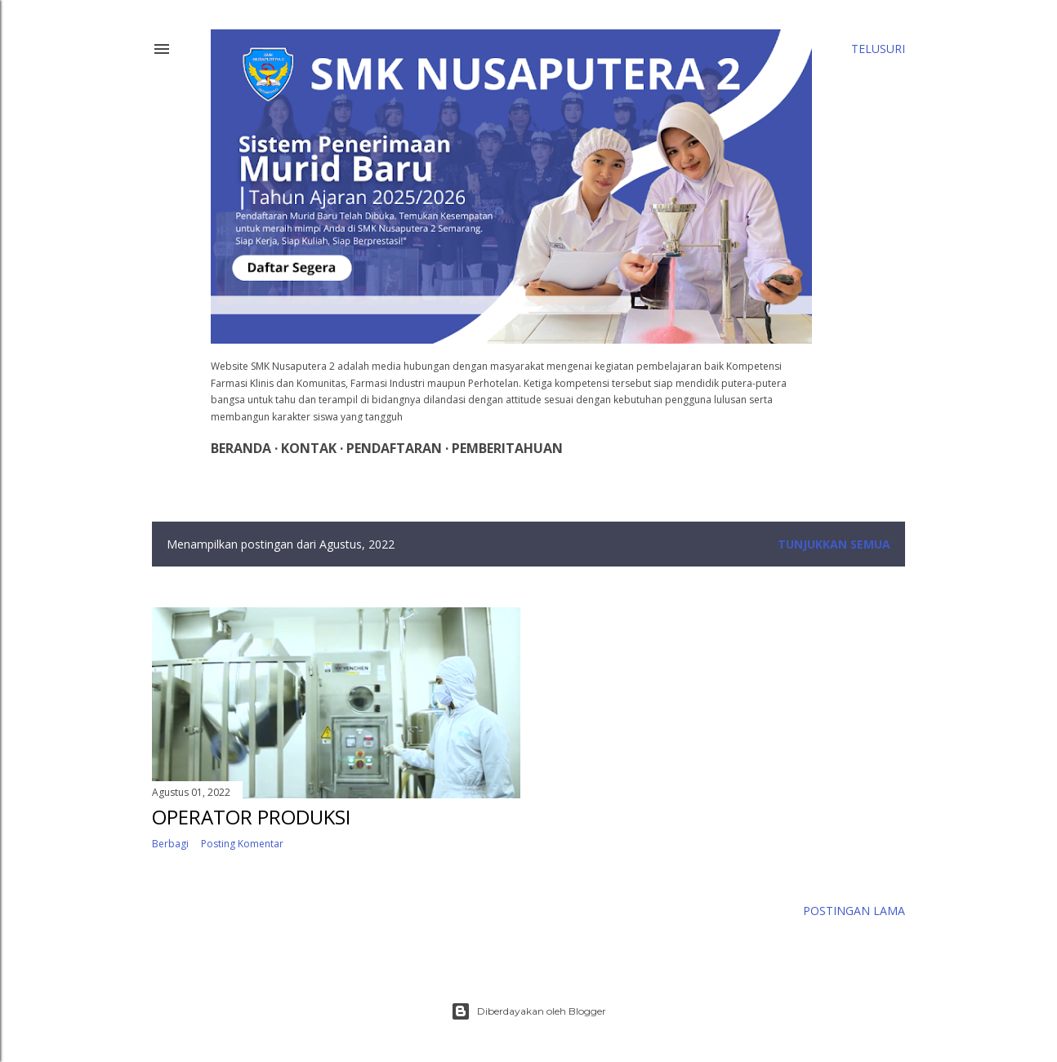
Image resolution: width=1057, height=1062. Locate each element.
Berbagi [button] (170, 844)
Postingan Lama (854, 910)
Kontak (309, 448)
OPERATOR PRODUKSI (251, 816)
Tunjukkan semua (834, 544)
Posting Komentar (242, 844)
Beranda (241, 448)
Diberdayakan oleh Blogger (528, 1011)
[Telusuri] (878, 49)
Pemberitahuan (507, 448)
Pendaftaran (394, 448)
